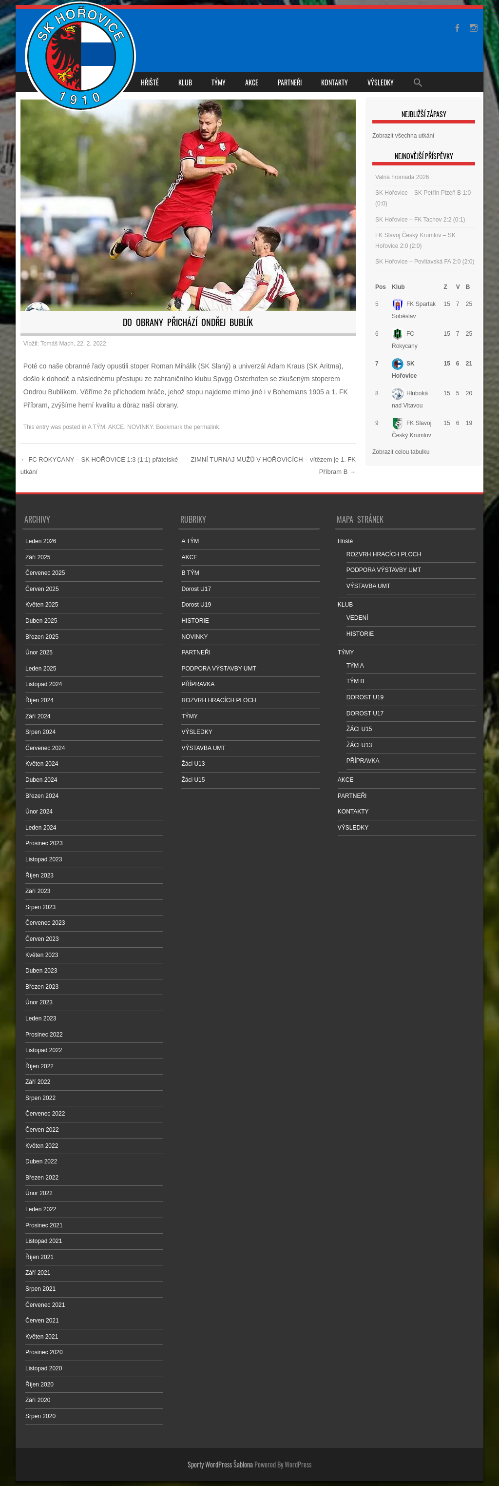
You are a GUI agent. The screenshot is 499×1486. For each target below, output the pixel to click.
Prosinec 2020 (44, 1352)
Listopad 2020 (43, 1368)
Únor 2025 (39, 652)
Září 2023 (37, 891)
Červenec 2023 (45, 922)
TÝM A (355, 665)
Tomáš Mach (57, 343)
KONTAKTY (334, 82)
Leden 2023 (40, 1018)
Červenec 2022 (45, 1113)
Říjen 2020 (39, 1384)
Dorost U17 (196, 589)
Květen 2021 (41, 1336)
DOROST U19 (365, 697)
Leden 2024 (40, 827)
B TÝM (190, 573)
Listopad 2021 (43, 1241)
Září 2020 (37, 1400)
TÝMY (218, 82)
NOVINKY (140, 427)
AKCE (251, 82)
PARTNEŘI (290, 82)
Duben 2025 (41, 620)
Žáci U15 (193, 779)
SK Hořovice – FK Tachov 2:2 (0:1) (420, 219)
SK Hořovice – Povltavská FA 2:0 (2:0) (424, 261)
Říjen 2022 (39, 1066)
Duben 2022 (41, 1161)
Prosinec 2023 (44, 843)
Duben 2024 (41, 779)
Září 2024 (37, 716)
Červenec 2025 (45, 573)
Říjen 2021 (39, 1257)
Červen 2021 (42, 1320)
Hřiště (150, 82)
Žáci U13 (193, 763)
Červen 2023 (42, 939)
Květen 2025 (41, 604)
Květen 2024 (41, 763)
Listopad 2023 (43, 859)
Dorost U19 (196, 604)
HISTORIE (195, 620)
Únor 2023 (39, 1002)
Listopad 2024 (43, 684)
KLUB (185, 82)
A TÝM (96, 427)
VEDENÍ (357, 617)
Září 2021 (37, 1272)
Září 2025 (37, 557)
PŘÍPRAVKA (197, 684)
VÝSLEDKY (380, 82)
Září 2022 (37, 1082)
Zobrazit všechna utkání (403, 135)
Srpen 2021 (40, 1288)
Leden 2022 (40, 1209)
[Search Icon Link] (418, 82)
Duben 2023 (41, 970)
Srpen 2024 (40, 732)
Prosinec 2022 (44, 1034)
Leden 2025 (40, 668)
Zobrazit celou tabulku (400, 451)
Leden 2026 (40, 541)
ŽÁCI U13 (359, 745)
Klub (398, 287)
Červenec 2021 (45, 1305)
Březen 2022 (41, 1177)
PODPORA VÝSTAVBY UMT (218, 668)
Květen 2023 (41, 955)
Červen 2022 (42, 1129)
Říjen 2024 (39, 700)
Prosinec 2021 (44, 1225)
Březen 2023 (41, 986)
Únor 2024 (39, 811)
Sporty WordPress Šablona (220, 1464)
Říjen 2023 (39, 875)
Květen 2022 (41, 1145)
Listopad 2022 (43, 1050)
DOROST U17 (365, 713)
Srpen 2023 (40, 907)
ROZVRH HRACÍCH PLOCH (218, 700)
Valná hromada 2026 (402, 177)
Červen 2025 (42, 589)
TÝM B (355, 681)
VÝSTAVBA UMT (203, 748)
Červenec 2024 (45, 748)
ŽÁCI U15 (359, 729)
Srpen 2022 (40, 1098)
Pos (380, 287)
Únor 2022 (39, 1193)
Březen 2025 (41, 636)
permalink (206, 427)
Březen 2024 (41, 796)
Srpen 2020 (40, 1416)
